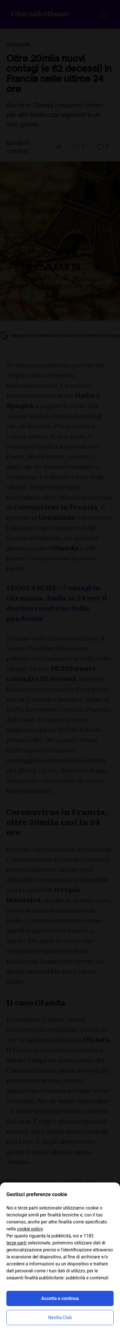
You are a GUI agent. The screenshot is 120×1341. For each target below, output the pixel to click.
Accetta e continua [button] (60, 1298)
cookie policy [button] (30, 1228)
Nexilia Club (60, 1317)
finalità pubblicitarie (44, 1277)
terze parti (16, 1242)
